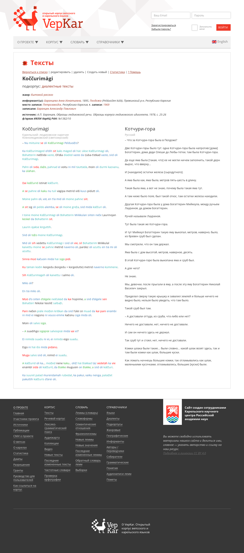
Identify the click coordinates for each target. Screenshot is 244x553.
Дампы (17, 459)
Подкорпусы (115, 424)
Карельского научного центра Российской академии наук (201, 415)
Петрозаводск (52, 104)
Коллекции (51, 443)
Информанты (115, 441)
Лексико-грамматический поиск (55, 428)
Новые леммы (84, 439)
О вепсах (19, 442)
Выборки (81, 470)
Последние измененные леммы (88, 453)
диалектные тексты (57, 86)
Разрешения (21, 464)
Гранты (18, 470)
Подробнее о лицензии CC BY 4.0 (184, 453)
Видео (48, 449)
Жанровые (113, 430)
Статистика (117, 72)
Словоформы (83, 418)
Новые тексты (53, 455)
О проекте (20, 407)
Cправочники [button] (110, 42)
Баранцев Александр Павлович (56, 108)
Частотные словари (57, 470)
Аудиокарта (52, 437)
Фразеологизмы (85, 434)
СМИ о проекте (23, 436)
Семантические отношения (85, 426)
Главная (18, 413)
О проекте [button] (27, 42)
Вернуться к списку (35, 72)
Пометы (112, 479)
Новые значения (86, 445)
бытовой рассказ (42, 94)
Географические (117, 435)
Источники (20, 424)
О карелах (20, 447)
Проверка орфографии (52, 477)
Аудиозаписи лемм (119, 474)
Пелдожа (95, 100)
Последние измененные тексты (57, 462)
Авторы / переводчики (115, 449)
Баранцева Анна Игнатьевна (62, 100)
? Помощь (134, 72)
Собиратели (114, 456)
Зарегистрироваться (163, 25)
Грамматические (118, 462)
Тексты (49, 413)
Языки (111, 413)
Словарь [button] (80, 42)
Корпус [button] (54, 42)
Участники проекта (26, 419)
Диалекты (113, 418)
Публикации (21, 430)
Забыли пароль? (161, 29)
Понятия (112, 468)
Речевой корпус (54, 418)
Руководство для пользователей (24, 478)
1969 (106, 104)
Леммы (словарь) (86, 413)
